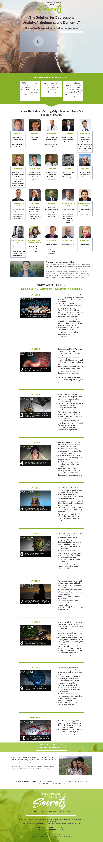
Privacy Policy (40, 829)
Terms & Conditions (52, 829)
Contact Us (62, 829)
